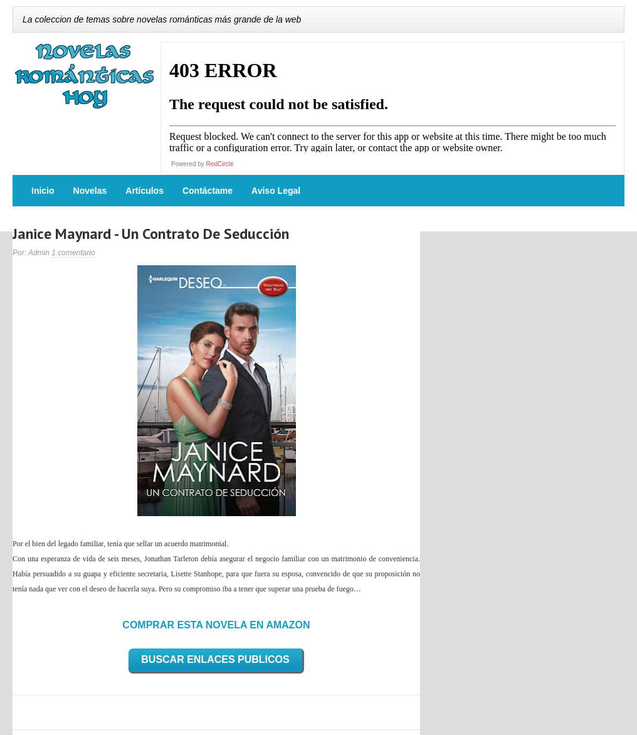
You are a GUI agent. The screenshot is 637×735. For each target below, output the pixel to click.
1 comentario (73, 252)
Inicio (43, 191)
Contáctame (207, 191)
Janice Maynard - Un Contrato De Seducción (151, 233)
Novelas (90, 191)
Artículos (144, 191)
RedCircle (220, 164)
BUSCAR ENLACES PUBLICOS (215, 659)
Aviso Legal (275, 191)
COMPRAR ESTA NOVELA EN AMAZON (216, 625)
